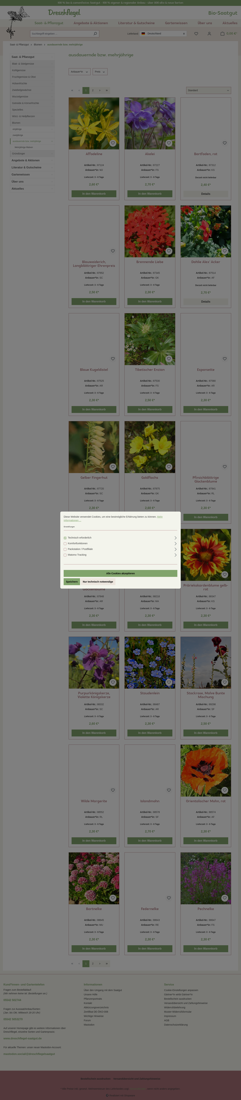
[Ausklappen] (175, 537)
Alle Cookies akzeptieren (120, 573)
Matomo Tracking (77, 554)
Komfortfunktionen (78, 543)
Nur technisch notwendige (98, 581)
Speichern (72, 581)
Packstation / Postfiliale (80, 549)
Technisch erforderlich (79, 537)
